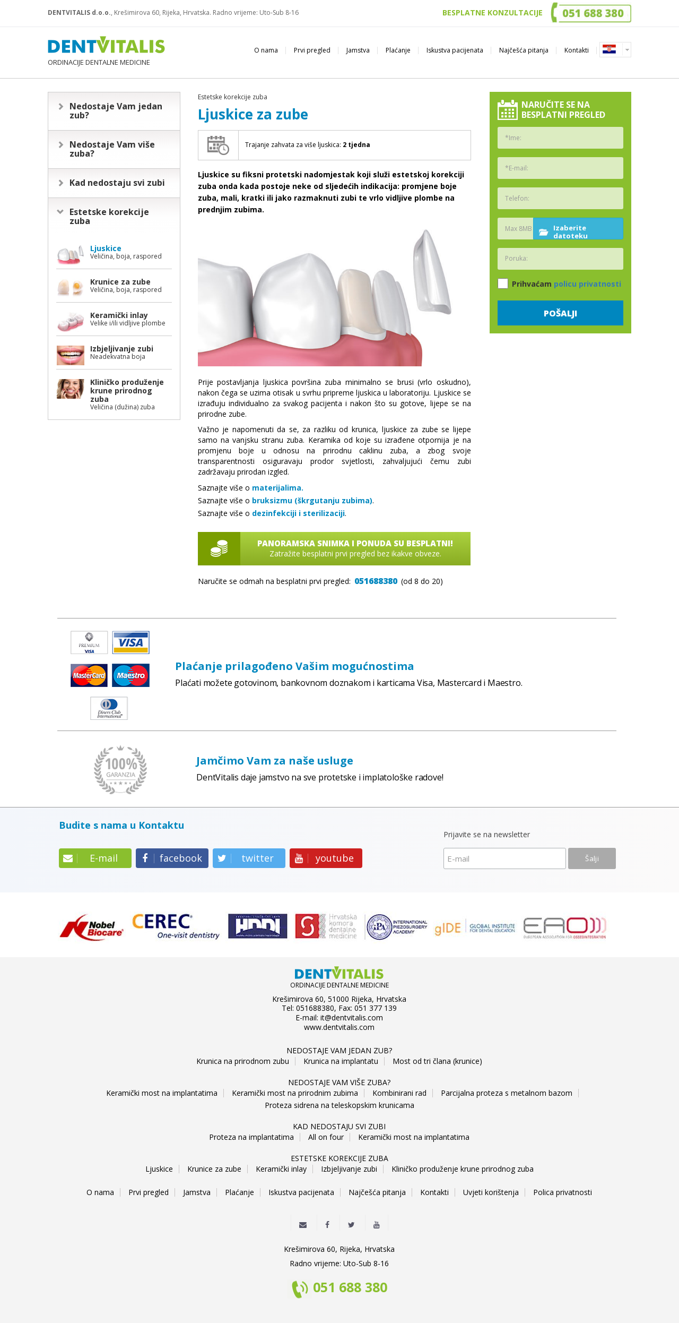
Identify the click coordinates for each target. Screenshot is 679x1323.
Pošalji (560, 313)
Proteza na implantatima (251, 1137)
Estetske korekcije (109, 216)
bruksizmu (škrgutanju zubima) (312, 500)
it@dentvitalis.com (351, 1018)
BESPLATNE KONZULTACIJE (492, 12)
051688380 (375, 581)
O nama (266, 50)
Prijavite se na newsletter (486, 834)
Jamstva (358, 50)
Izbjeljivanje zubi (349, 1169)
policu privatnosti (587, 284)
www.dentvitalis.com (339, 1027)
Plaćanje (398, 50)
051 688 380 (350, 1287)
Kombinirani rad (399, 1093)
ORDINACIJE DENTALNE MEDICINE (106, 51)
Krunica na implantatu (340, 1061)
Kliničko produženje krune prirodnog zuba (462, 1169)
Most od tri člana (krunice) (437, 1061)
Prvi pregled (312, 50)
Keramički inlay (281, 1169)
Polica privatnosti (562, 1192)
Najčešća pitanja (524, 50)
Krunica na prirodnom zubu (242, 1061)
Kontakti (576, 50)
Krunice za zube (214, 1169)
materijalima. (277, 488)
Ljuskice (159, 1169)
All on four (326, 1137)
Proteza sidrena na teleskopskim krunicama (339, 1105)
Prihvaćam (559, 283)
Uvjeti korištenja (491, 1192)
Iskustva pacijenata (454, 50)
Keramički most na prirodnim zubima (295, 1093)
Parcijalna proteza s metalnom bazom (506, 1093)
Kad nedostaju (117, 182)
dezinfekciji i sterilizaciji (298, 513)
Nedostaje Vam (115, 111)
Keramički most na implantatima (161, 1093)
